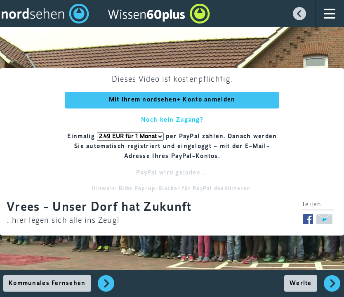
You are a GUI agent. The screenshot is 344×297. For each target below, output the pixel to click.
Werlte (301, 283)
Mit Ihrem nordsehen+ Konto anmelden (172, 100)
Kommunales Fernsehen (47, 283)
